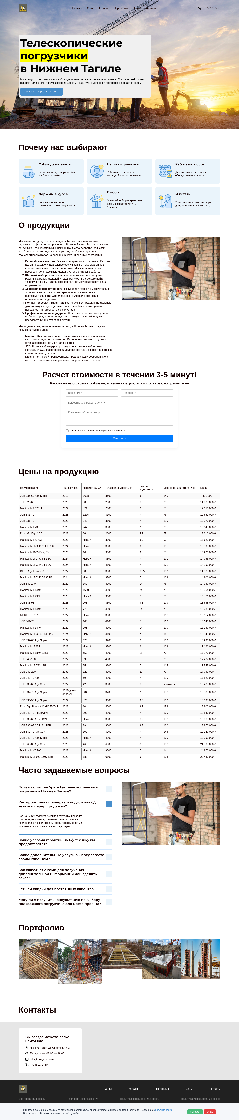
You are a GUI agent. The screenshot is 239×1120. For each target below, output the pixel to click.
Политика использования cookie (200, 1098)
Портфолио (121, 8)
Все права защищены (32, 1098)
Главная (77, 8)
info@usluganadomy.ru (43, 1059)
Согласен (195, 1111)
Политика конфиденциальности (139, 1098)
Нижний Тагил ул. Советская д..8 (50, 1047)
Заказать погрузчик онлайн (41, 91)
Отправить (119, 438)
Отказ (210, 1111)
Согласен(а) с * (95, 430)
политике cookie (163, 1110)
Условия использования (83, 1098)
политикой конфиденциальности (104, 430)
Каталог (133, 1088)
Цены (136, 8)
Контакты (150, 8)
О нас (90, 8)
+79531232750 (211, 8)
